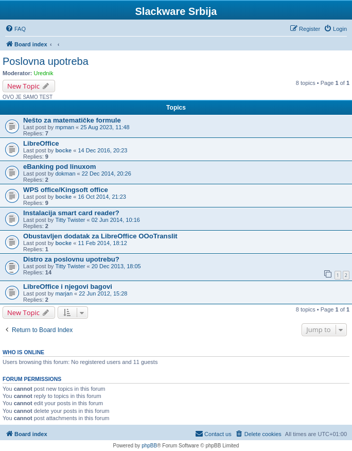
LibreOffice (41, 143)
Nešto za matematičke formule (72, 120)
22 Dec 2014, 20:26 (106, 173)
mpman (64, 127)
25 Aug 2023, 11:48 (104, 127)
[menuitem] (15, 29)
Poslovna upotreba (46, 61)
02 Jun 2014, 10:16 (116, 220)
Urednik (44, 73)
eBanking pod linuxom (59, 166)
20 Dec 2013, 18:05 (116, 266)
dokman (65, 173)
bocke (63, 150)
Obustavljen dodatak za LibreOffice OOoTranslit (100, 236)
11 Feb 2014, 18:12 (102, 243)
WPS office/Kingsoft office (65, 190)
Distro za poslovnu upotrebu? (71, 259)
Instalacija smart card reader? (71, 213)
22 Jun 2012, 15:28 (103, 293)
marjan (64, 293)
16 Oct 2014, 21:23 (102, 197)
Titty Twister (70, 220)
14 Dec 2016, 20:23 (102, 150)
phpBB (149, 445)
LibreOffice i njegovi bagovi (67, 286)
